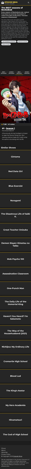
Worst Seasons (27, 72)
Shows (3, 448)
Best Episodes (3, 72)
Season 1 (10, 128)
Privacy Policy (5, 454)
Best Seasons (19, 72)
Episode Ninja (17, 456)
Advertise (4, 452)
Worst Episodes (11, 72)
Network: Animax (22, 41)
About (3, 450)
